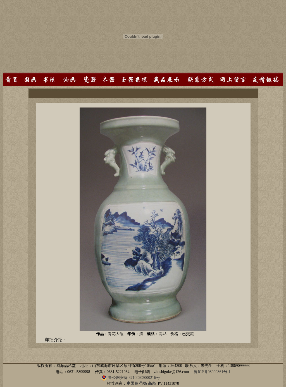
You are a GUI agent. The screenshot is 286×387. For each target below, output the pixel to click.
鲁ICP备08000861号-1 (212, 372)
